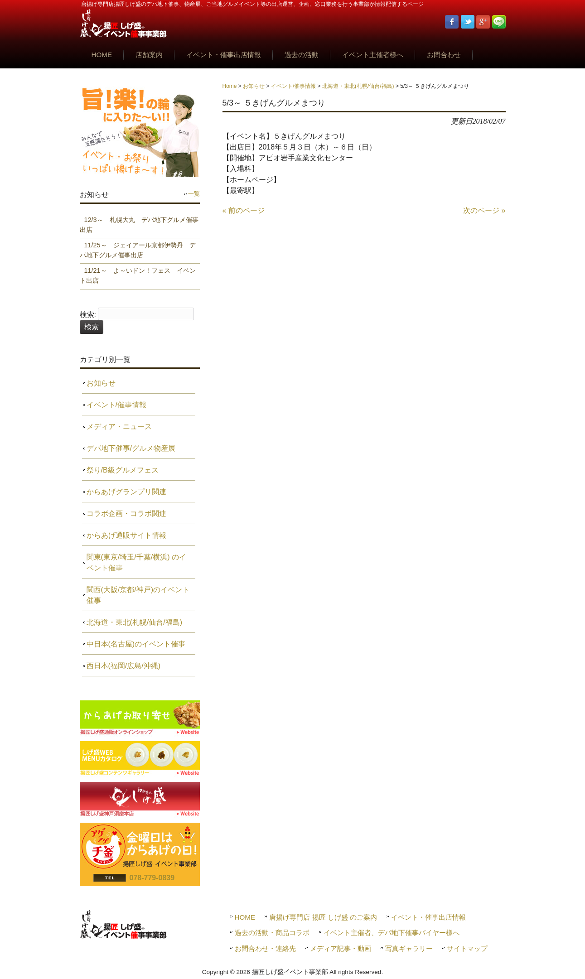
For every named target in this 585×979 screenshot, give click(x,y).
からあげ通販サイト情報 (126, 535)
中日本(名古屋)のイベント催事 (136, 644)
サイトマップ (467, 948)
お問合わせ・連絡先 (265, 948)
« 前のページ (243, 210)
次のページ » (484, 210)
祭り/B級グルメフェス (123, 470)
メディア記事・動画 (340, 948)
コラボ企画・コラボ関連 (126, 513)
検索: (88, 314)
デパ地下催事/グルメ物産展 (131, 448)
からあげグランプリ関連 (126, 492)
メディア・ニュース (119, 426)
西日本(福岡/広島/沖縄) (124, 666)
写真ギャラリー (409, 948)
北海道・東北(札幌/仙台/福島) (358, 86)
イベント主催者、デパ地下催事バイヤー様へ (391, 932)
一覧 (194, 193)
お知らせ (254, 86)
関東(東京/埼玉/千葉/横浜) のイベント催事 (136, 562)
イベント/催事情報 (293, 86)
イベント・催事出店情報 (428, 917)
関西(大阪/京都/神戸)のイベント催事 (138, 595)
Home (229, 86)
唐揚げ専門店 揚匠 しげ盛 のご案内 (323, 917)
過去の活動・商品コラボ (272, 932)
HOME (245, 917)
